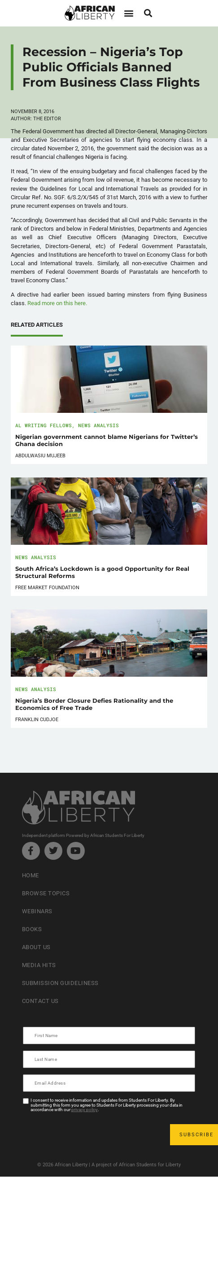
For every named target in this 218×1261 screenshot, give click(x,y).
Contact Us (40, 1001)
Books (32, 929)
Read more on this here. (57, 303)
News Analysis (98, 425)
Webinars (37, 911)
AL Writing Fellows (43, 425)
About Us (36, 947)
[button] (128, 13)
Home (30, 875)
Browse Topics (46, 893)
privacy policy (84, 1109)
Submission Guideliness (60, 983)
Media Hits (39, 965)
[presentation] (92, 1134)
